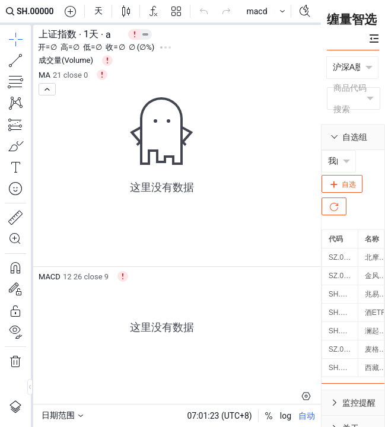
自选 (342, 184)
